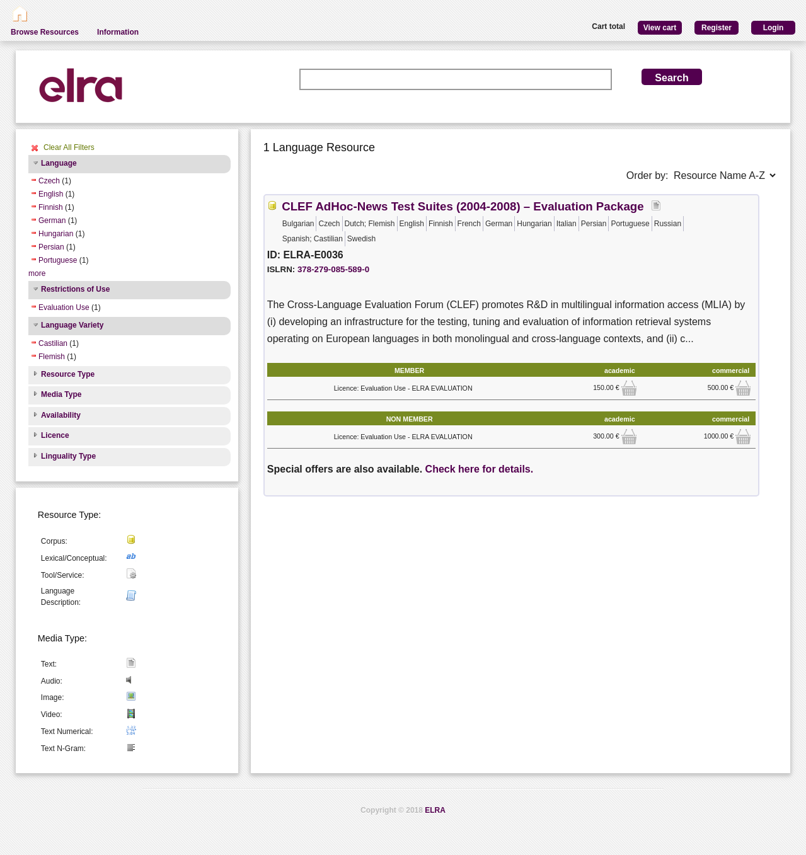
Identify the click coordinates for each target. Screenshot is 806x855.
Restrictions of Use (75, 289)
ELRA (435, 810)
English (50, 194)
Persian (51, 247)
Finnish (50, 207)
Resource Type (68, 374)
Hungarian (55, 233)
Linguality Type (68, 456)
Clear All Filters (69, 147)
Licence (55, 435)
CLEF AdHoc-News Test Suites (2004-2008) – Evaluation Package (462, 206)
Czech (49, 180)
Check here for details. (479, 469)
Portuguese (57, 260)
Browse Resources (45, 32)
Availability (61, 415)
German (52, 220)
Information (118, 32)
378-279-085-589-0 (333, 269)
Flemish (51, 356)
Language (59, 163)
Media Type (61, 394)
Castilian (52, 343)
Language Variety (72, 325)
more (36, 273)
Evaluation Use (63, 307)
